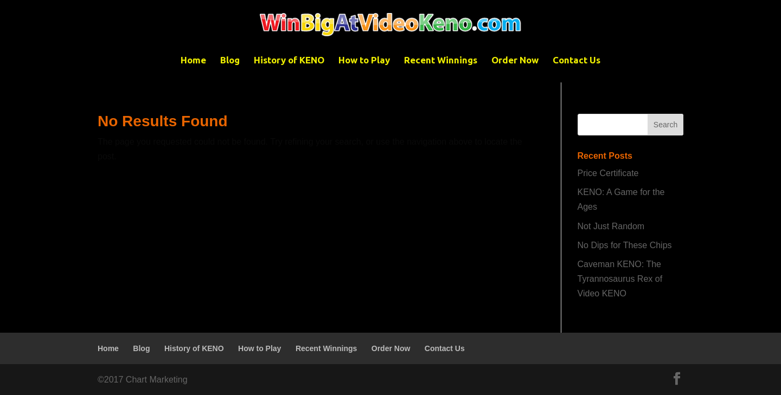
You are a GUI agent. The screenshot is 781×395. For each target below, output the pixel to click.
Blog (230, 60)
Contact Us (576, 60)
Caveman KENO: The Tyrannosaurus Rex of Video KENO (620, 279)
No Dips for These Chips (625, 245)
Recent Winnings (440, 60)
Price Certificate (608, 173)
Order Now (515, 60)
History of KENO (289, 60)
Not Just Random (611, 226)
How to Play (364, 60)
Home (193, 60)
